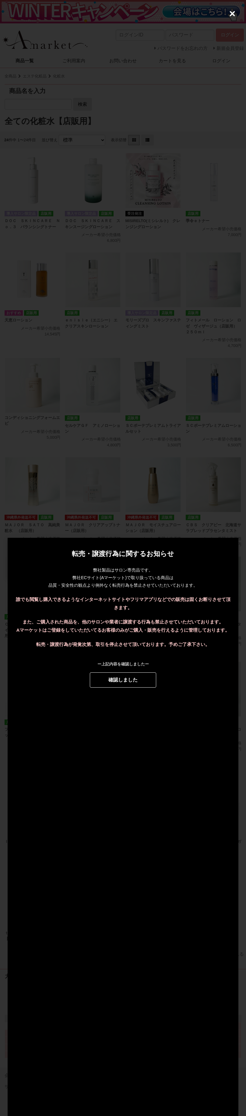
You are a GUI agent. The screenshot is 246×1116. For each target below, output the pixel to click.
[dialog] (123, 558)
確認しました (123, 679)
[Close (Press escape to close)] (232, 13)
